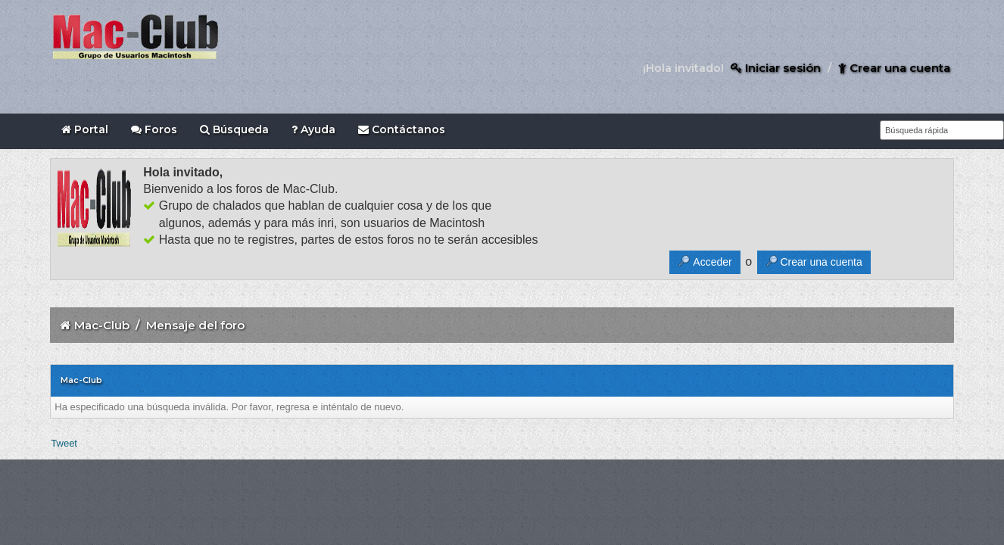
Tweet (64, 443)
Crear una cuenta (894, 68)
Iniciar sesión (776, 68)
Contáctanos (401, 129)
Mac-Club (101, 325)
